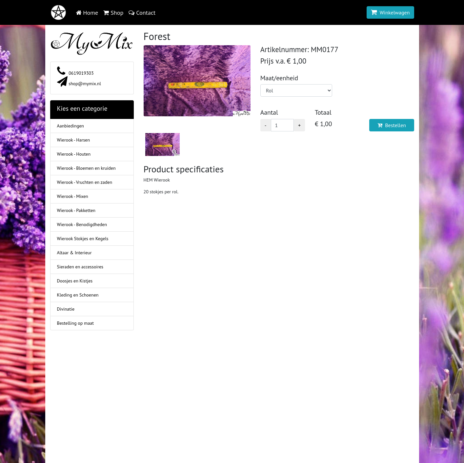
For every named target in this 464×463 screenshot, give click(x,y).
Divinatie (66, 309)
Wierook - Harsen (73, 140)
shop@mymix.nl (79, 84)
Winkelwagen (390, 12)
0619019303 (75, 73)
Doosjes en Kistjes (75, 281)
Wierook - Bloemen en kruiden (86, 168)
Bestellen (391, 125)
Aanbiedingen (70, 126)
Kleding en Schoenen (78, 295)
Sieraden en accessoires (80, 267)
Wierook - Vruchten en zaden (84, 182)
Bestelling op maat (75, 323)
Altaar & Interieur (74, 253)
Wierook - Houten (74, 154)
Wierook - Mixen (72, 196)
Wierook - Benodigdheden (82, 224)
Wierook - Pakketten (76, 210)
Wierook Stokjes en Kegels (83, 238)
